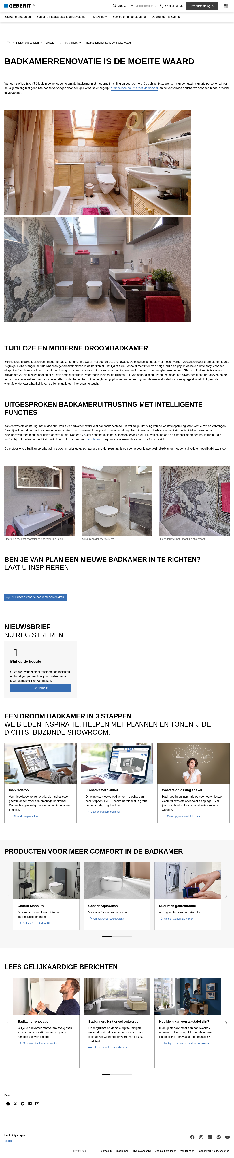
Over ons (136, 5)
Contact (123, 5)
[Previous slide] (8, 885)
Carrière (149, 5)
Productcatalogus (202, 6)
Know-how (100, 16)
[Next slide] (226, 885)
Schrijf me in (40, 676)
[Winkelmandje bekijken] (178, 6)
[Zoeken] (163, 6)
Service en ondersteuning (129, 16)
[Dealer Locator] (171, 6)
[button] (163, 6)
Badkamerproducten (17, 16)
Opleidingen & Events (166, 16)
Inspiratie (51, 31)
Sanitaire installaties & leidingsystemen (62, 16)
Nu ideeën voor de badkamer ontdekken (34, 586)
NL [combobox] (110, 6)
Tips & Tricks (72, 31)
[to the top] (223, 1101)
